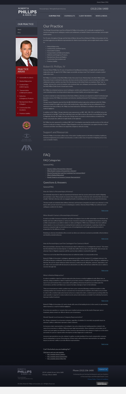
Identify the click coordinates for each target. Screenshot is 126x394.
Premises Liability (24, 113)
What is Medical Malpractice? (55, 175)
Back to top (105, 210)
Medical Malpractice (25, 81)
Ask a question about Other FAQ (56, 358)
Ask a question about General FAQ (57, 356)
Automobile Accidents (26, 77)
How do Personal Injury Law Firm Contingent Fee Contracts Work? (66, 173)
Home (98, 2)
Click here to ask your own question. (53, 352)
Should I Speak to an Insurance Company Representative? (63, 177)
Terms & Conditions (102, 379)
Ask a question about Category (56, 354)
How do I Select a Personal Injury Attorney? (59, 169)
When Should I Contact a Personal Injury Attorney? (61, 171)
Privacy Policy (92, 379)
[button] (103, 369)
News (103, 2)
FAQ (107, 2)
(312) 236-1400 (99, 8)
